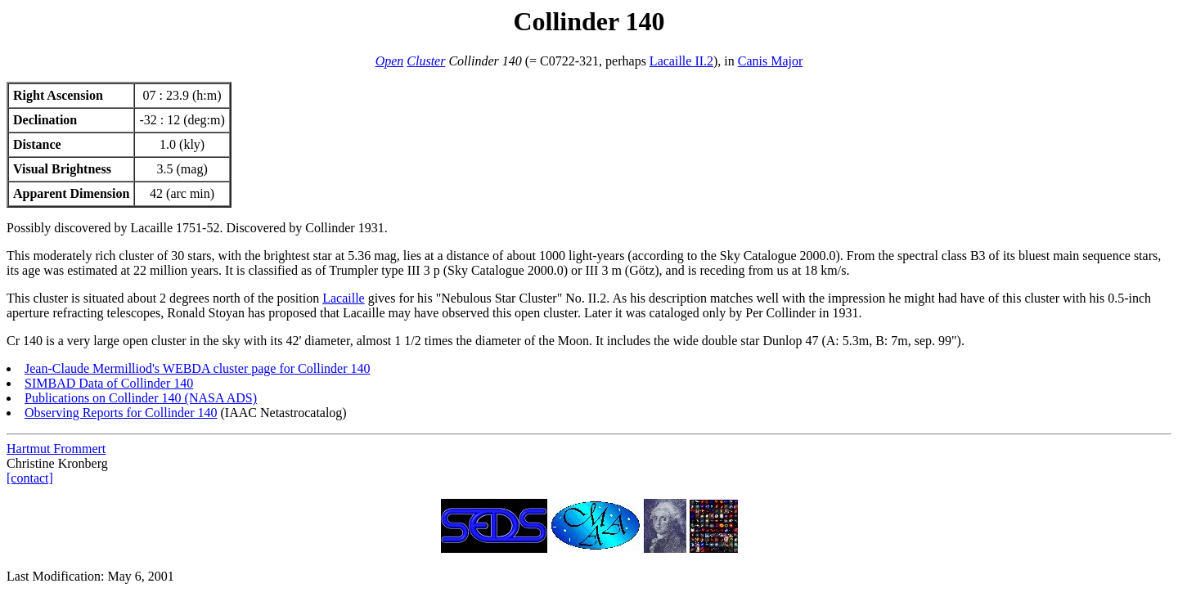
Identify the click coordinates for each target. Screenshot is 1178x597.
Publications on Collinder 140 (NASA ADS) (141, 398)
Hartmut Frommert (56, 449)
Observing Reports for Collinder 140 (121, 413)
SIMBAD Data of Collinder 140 (109, 383)
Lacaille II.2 (681, 61)
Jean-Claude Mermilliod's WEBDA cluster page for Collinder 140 (198, 368)
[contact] (30, 478)
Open (389, 61)
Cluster (426, 61)
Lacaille (343, 298)
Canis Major (770, 61)
